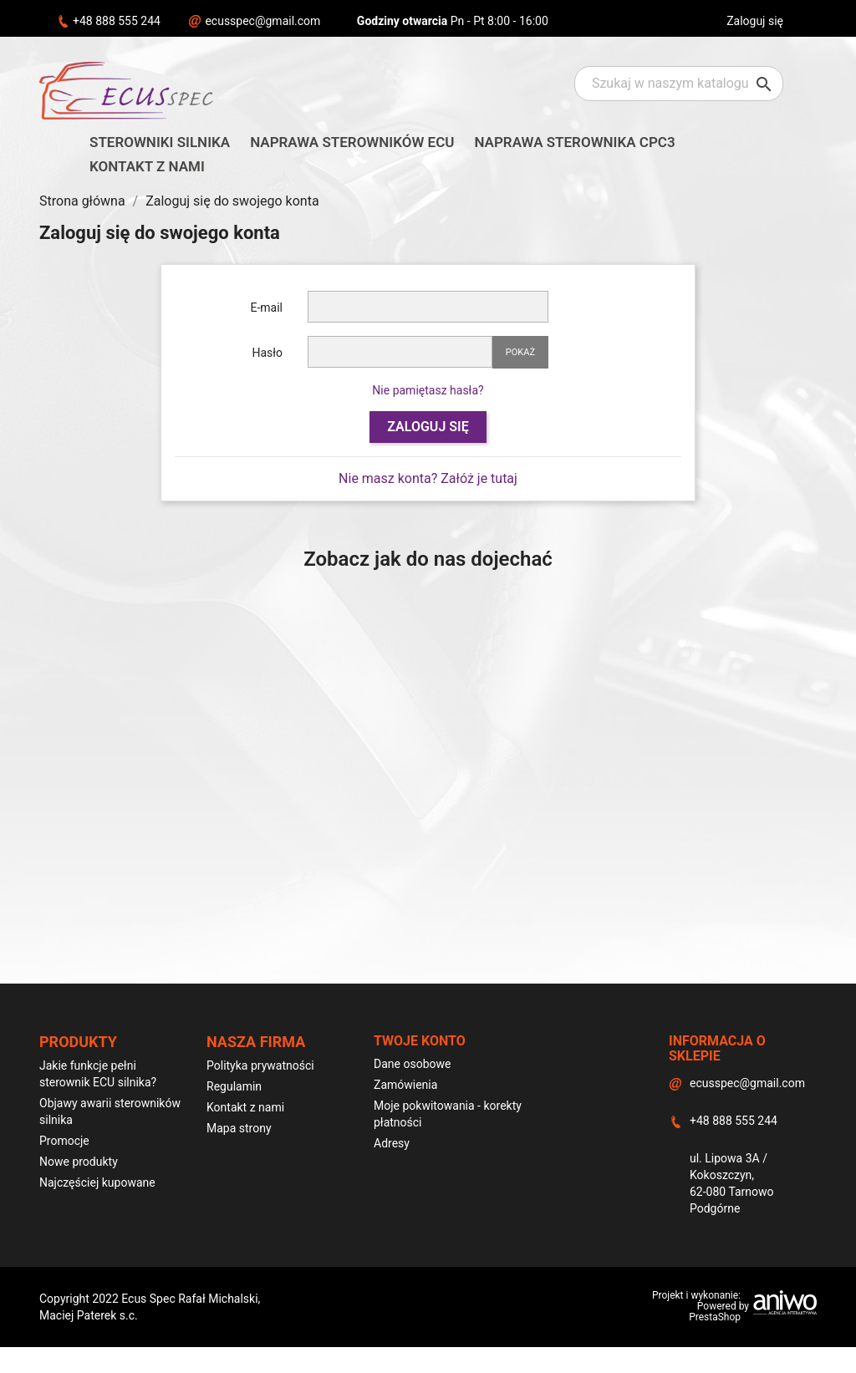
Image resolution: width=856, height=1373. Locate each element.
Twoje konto (420, 1041)
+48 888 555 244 (116, 21)
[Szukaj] (678, 83)
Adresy (392, 1143)
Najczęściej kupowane (97, 1182)
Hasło (267, 352)
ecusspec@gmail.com (262, 21)
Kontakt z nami (147, 166)
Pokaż (520, 352)
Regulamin (234, 1086)
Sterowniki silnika (159, 142)
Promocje (64, 1140)
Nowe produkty (78, 1161)
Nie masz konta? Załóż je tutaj (428, 478)
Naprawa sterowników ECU (352, 142)
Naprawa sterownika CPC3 (574, 142)
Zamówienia (405, 1084)
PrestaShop (715, 1317)
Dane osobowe (412, 1063)
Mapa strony (239, 1128)
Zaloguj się (427, 427)
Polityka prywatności (260, 1065)
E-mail (266, 307)
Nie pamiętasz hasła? (427, 390)
